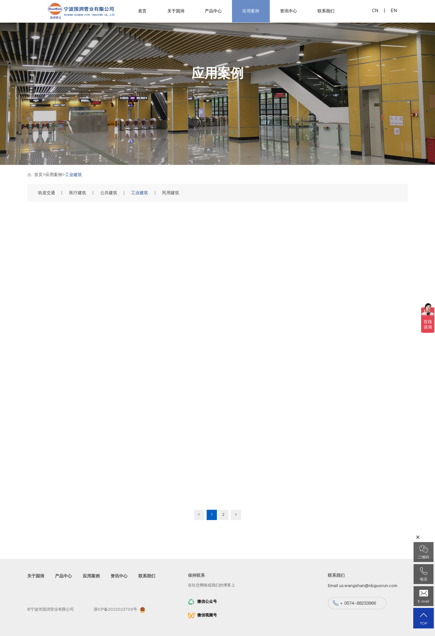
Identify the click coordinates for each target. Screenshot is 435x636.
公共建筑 (108, 193)
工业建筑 (73, 175)
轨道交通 (46, 193)
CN (375, 11)
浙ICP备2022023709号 (115, 609)
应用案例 (53, 175)
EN (394, 11)
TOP (423, 618)
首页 (38, 175)
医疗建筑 (77, 193)
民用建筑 (170, 193)
